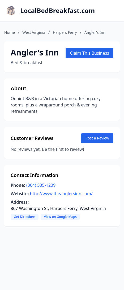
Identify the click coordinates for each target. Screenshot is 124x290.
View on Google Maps (60, 216)
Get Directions (24, 216)
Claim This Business (89, 53)
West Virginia (33, 32)
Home (9, 32)
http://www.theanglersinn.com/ (61, 194)
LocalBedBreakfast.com (57, 10)
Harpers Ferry (65, 32)
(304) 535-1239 (40, 185)
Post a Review (97, 138)
